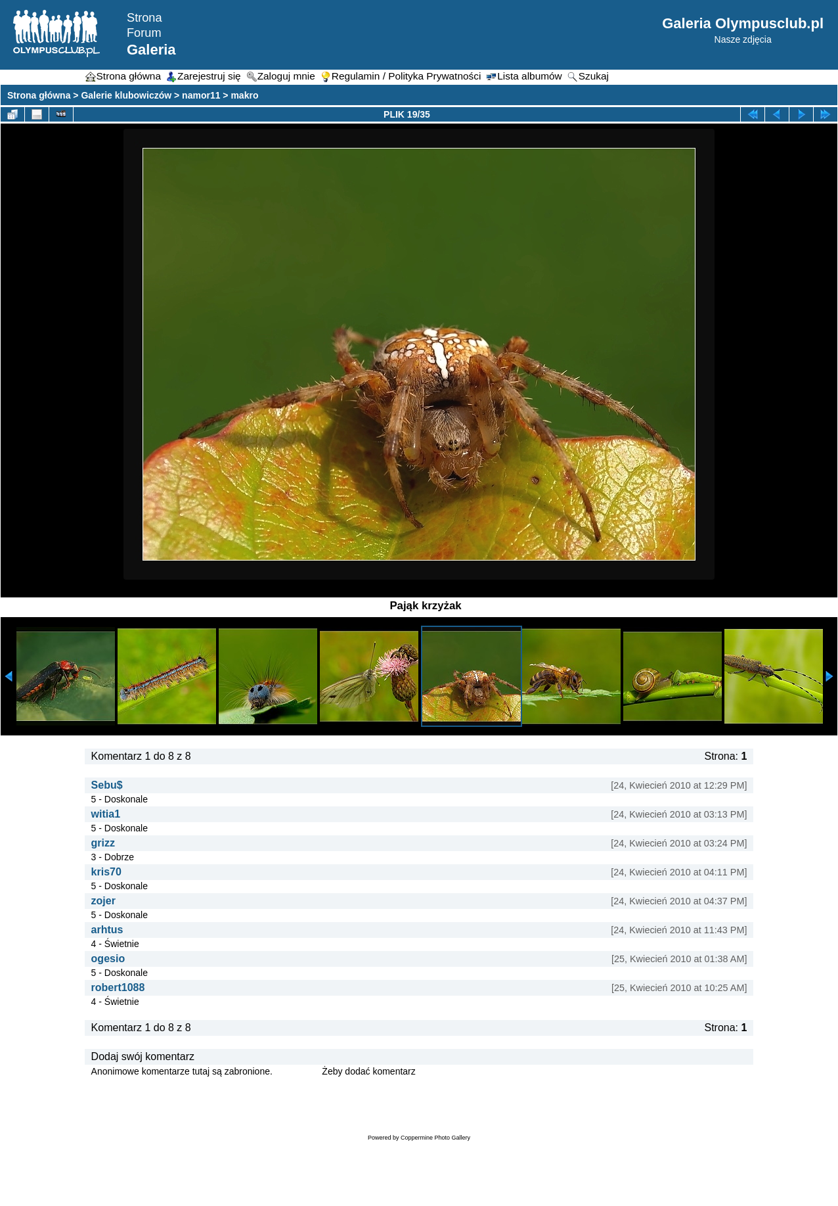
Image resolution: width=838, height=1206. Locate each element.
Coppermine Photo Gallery (435, 1137)
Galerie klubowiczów (126, 95)
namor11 (201, 95)
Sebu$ (107, 785)
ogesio (108, 958)
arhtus (107, 929)
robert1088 (118, 987)
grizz (103, 842)
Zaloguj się (297, 1071)
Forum (144, 32)
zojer (103, 900)
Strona (144, 17)
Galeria (151, 49)
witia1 (105, 814)
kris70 (106, 871)
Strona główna (38, 95)
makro (244, 95)
